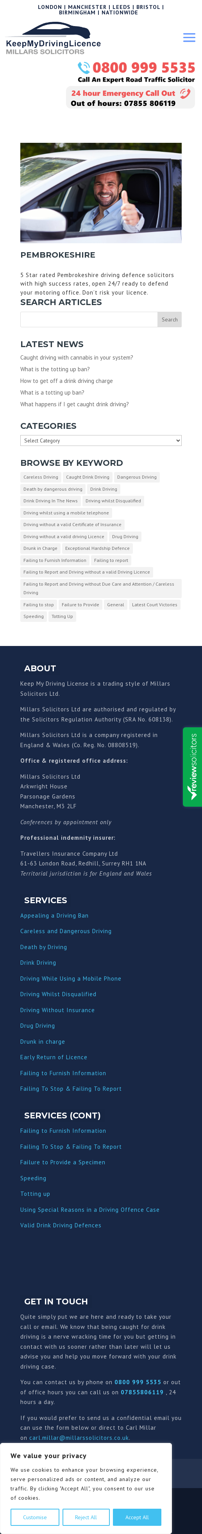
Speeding (33, 1178)
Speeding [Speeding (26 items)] (33, 616)
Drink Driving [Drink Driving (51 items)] (103, 489)
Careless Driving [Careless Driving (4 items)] (40, 477)
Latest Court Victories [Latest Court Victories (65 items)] (154, 604)
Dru (25, 1041)
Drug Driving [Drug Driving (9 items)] (125, 536)
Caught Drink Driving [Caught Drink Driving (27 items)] (87, 477)
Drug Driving (37, 1025)
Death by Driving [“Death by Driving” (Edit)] (43, 947)
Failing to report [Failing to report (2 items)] (111, 560)
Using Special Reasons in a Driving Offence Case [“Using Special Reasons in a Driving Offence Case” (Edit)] (90, 1209)
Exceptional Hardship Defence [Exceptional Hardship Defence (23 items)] (97, 548)
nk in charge (47, 1041)
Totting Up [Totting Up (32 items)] (62, 616)
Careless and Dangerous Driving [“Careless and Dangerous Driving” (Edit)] (66, 931)
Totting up (35, 1193)
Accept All (137, 1517)
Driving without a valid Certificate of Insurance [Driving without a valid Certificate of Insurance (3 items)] (72, 524)
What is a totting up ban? (52, 392)
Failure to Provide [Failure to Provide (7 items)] (80, 604)
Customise (35, 1517)
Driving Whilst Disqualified (58, 994)
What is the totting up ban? (55, 369)
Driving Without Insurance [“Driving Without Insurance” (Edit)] (57, 1010)
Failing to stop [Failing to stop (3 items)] (38, 604)
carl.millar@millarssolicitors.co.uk (79, 1437)
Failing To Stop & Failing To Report (71, 1088)
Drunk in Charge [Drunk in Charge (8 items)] (40, 548)
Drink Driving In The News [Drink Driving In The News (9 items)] (50, 501)
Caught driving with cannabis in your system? (76, 357)
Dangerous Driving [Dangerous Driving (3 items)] (137, 477)
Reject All (86, 1517)
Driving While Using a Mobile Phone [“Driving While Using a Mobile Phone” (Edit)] (71, 978)
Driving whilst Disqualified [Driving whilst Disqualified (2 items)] (113, 501)
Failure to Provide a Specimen (62, 1162)
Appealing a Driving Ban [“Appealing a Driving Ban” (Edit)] (54, 915)
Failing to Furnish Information (63, 1073)
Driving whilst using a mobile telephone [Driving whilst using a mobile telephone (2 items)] (66, 513)
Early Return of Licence (54, 1057)
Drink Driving (38, 962)
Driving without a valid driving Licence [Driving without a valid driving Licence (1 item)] (63, 536)
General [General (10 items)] (115, 604)
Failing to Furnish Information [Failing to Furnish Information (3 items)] (54, 560)
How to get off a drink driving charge (66, 380)
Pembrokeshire (57, 255)
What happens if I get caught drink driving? (74, 404)
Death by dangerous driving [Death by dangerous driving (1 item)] (52, 489)
